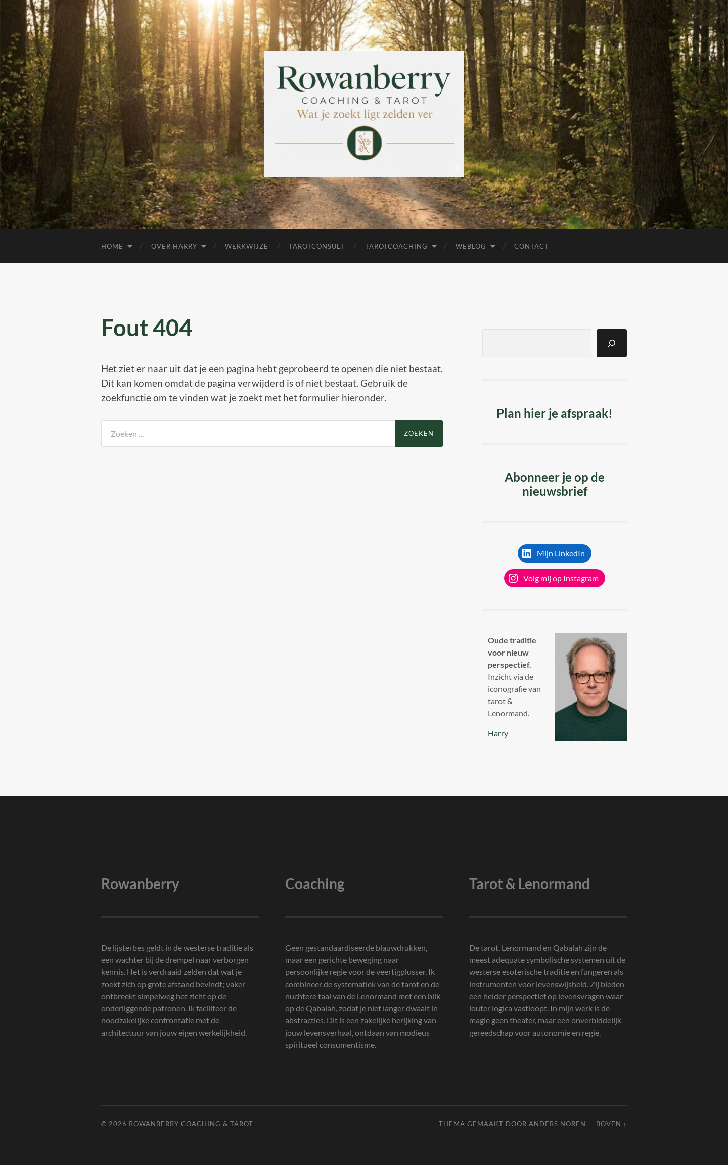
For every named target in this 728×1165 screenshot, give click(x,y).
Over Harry (174, 246)
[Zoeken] (612, 343)
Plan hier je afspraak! (554, 413)
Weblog (471, 246)
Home (112, 246)
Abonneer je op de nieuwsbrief (555, 484)
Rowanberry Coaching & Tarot (191, 1124)
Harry (498, 733)
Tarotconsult (317, 246)
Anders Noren (557, 1124)
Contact (531, 246)
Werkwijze (246, 246)
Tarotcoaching (396, 246)
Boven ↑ (611, 1124)
